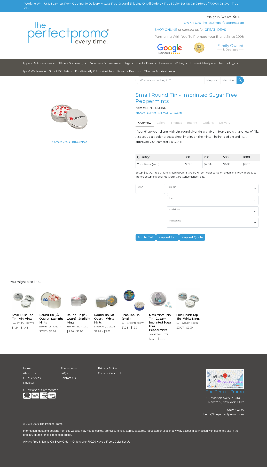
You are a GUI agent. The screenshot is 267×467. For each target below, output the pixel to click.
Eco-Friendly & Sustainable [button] (93, 71)
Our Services (32, 378)
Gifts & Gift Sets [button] (59, 71)
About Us (29, 373)
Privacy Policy (107, 368)
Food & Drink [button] (145, 63)
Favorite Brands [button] (128, 71)
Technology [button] (227, 63)
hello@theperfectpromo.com (223, 22)
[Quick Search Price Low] (213, 80)
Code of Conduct (109, 373)
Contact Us (68, 378)
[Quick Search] (170, 80)
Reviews (28, 382)
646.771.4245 (192, 22)
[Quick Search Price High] (229, 80)
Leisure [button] (164, 63)
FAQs (64, 373)
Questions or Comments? (40, 390)
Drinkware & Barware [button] (103, 63)
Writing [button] (180, 63)
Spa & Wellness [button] (32, 71)
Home (27, 368)
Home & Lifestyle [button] (201, 63)
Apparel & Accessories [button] (37, 63)
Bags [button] (127, 63)
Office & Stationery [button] (70, 63)
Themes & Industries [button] (158, 71)
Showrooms (69, 368)
